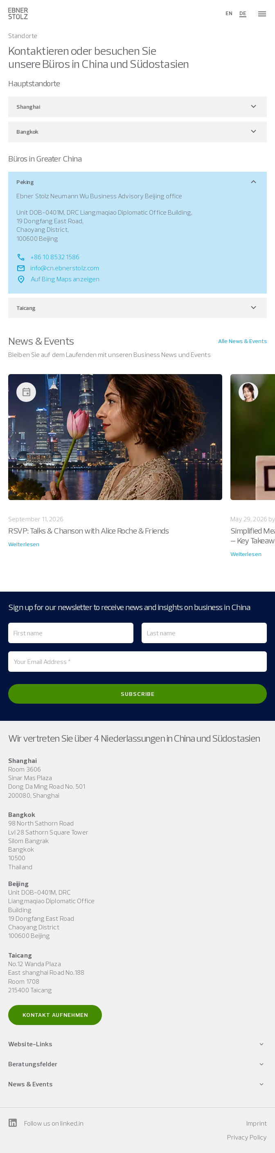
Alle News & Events (242, 341)
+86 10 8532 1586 (55, 257)
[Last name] (204, 633)
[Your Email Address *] (137, 661)
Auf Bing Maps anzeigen (65, 279)
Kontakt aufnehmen (55, 1014)
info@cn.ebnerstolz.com (64, 268)
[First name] (70, 633)
